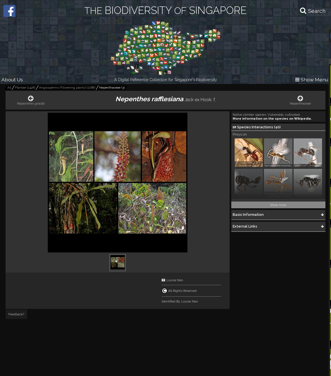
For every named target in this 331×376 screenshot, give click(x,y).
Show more (278, 205)
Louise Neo (174, 280)
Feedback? (16, 314)
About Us (12, 79)
